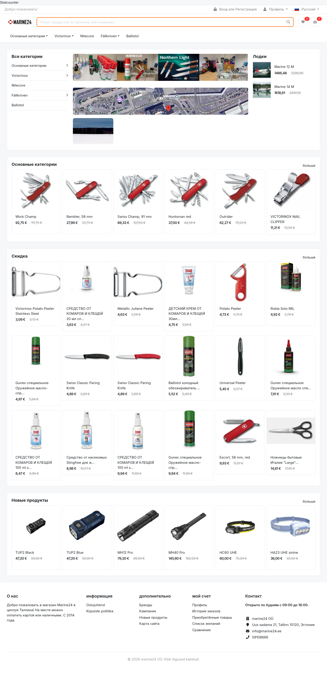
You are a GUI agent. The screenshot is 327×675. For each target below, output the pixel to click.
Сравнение (201, 630)
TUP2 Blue (75, 552)
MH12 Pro (125, 552)
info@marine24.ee (267, 631)
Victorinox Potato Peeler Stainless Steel (34, 311)
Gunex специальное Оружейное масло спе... (290, 385)
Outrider (226, 216)
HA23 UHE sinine (284, 552)
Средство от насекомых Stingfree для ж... (87, 460)
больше (309, 165)
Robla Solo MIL (282, 308)
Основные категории (27, 36)
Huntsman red (179, 216)
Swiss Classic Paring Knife (83, 385)
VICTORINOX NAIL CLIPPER (285, 219)
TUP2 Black (24, 552)
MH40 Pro (176, 552)
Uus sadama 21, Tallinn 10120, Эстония (283, 625)
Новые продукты (153, 617)
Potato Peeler (230, 308)
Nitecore (87, 36)
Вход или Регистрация (235, 9)
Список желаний (206, 623)
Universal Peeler (233, 383)
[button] (81, 71)
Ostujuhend (95, 605)
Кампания (147, 611)
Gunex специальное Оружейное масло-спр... (32, 388)
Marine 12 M (284, 67)
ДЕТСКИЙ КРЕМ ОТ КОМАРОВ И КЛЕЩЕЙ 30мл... (186, 313)
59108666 (260, 637)
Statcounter (9, 2)
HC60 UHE (228, 552)
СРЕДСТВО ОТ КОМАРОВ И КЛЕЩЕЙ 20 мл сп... (85, 313)
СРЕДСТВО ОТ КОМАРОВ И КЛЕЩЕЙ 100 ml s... (33, 462)
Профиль (274, 9)
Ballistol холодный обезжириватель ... (184, 385)
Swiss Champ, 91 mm (134, 216)
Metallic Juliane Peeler (135, 308)
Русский (306, 9)
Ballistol (132, 36)
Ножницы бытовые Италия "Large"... (286, 460)
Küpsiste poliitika (99, 611)
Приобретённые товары (212, 617)
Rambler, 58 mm (80, 216)
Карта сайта (149, 623)
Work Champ (25, 216)
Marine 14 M (284, 86)
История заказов (206, 611)
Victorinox (62, 36)
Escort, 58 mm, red (235, 457)
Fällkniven (109, 36)
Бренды (145, 605)
